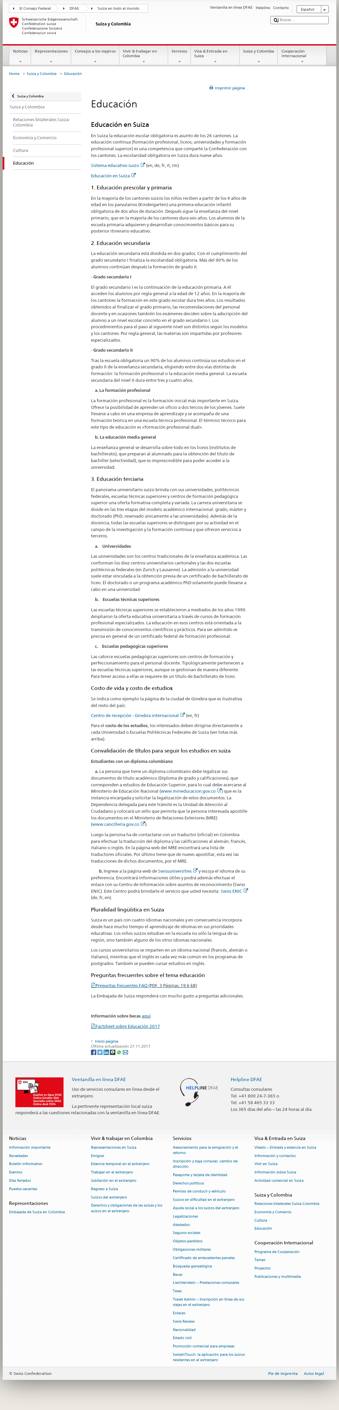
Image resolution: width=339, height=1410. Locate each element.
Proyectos (262, 1268)
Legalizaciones (185, 1216)
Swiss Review (184, 1321)
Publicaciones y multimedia (277, 1276)
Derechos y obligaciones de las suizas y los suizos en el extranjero (126, 1208)
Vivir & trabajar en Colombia (144, 57)
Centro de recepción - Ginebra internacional (138, 715)
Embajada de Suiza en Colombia (37, 1212)
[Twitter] (100, 1051)
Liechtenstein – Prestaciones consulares (206, 1283)
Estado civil (182, 1338)
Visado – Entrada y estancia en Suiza (285, 1147)
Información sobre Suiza (275, 1172)
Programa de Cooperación (277, 1252)
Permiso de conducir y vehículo (199, 1191)
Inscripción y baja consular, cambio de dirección (205, 1164)
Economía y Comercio (273, 1212)
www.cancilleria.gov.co (118, 824)
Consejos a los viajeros (95, 57)
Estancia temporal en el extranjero (120, 1164)
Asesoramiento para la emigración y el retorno (205, 1150)
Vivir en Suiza (265, 1164)
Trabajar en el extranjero (112, 1172)
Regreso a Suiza (104, 1189)
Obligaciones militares (192, 1249)
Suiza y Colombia (258, 57)
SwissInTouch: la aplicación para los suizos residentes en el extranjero (209, 1357)
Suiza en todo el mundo (118, 8)
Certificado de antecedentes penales (204, 1258)
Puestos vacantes (23, 1189)
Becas (177, 1274)
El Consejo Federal (35, 8)
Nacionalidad (184, 1330)
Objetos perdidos (187, 1241)
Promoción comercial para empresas (203, 1346)
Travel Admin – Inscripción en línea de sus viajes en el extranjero (208, 1302)
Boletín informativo (25, 1164)
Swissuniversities (178, 871)
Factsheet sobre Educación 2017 (128, 1026)
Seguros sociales (186, 1233)
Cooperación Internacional (302, 57)
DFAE (74, 8)
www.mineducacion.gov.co (191, 791)
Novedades (18, 1156)
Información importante (29, 1147)
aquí (146, 1016)
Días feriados (20, 1180)
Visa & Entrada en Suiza (215, 57)
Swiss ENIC (234, 891)
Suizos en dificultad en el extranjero (204, 1200)
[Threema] (113, 1051)
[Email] (125, 1051)
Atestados (181, 1225)
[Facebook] (94, 1051)
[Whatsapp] (119, 1051)
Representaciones (51, 57)
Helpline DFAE (246, 1079)
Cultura (260, 1220)
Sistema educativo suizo (118, 165)
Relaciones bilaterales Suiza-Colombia (286, 1204)
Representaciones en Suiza (113, 1147)
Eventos (15, 1172)
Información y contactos (275, 1156)
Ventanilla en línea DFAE (99, 1079)
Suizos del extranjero (109, 1197)
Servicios (179, 57)
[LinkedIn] (107, 1051)
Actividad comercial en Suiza (279, 1180)
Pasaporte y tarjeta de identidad (200, 1175)
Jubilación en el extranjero (113, 1180)
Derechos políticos (188, 1183)
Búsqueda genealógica (192, 1266)
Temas (259, 1260)
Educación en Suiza (113, 175)
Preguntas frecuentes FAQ (146, 985)
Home (14, 74)
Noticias (20, 57)
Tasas (177, 1291)
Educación (263, 1229)
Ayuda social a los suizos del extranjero (206, 1208)
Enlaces (179, 1313)
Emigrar (97, 1156)
